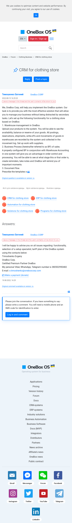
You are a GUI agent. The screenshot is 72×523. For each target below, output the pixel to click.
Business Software (36, 424)
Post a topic (41, 79)
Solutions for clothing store (20, 211)
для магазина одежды (36, 188)
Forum (36, 395)
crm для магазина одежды (14, 188)
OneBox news (36, 456)
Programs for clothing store (53, 211)
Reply (27, 79)
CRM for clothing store (18, 198)
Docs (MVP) (36, 428)
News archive (36, 447)
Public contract (36, 461)
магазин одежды (54, 188)
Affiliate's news (36, 452)
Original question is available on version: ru (18, 178)
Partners (36, 442)
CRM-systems (36, 405)
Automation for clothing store (21, 204)
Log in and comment (17, 314)
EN (22, 38)
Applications (36, 381)
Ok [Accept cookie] (36, 15)
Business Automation (36, 419)
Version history (36, 391)
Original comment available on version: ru (17, 286)
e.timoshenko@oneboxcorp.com (25, 270)
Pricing (36, 386)
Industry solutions (36, 414)
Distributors (36, 438)
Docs (36, 400)
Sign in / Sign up (38, 38)
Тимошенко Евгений (12, 94)
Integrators (36, 433)
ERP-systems (36, 410)
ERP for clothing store (46, 198)
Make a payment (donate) (15, 275)
